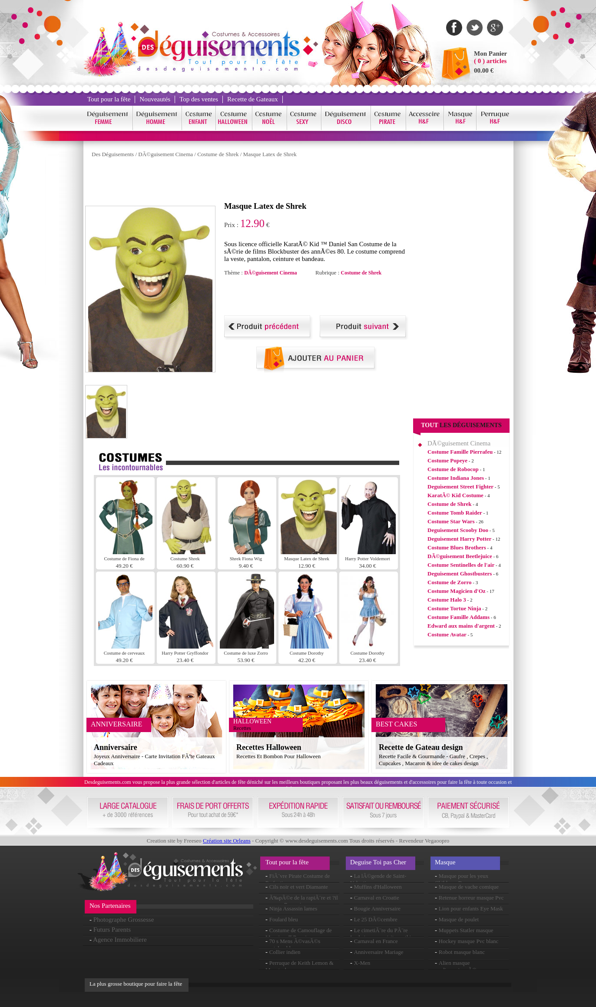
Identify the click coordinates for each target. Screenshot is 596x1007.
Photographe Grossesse (123, 919)
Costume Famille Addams (458, 617)
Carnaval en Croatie (376, 897)
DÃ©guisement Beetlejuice (459, 556)
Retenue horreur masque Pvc (471, 897)
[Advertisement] (243, 181)
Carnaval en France (376, 941)
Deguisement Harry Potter (459, 538)
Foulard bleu (283, 919)
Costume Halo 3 (446, 599)
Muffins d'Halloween (378, 886)
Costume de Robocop (453, 469)
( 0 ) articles (490, 60)
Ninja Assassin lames (293, 908)
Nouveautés (154, 99)
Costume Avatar (447, 634)
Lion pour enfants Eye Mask (471, 908)
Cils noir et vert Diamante (298, 886)
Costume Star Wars (451, 521)
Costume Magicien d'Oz (456, 591)
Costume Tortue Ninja (454, 608)
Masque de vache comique (469, 886)
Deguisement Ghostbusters (459, 573)
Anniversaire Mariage (379, 952)
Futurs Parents (112, 929)
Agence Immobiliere (120, 939)
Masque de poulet (459, 919)
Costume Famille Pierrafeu (460, 451)
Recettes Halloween (268, 747)
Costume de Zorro (449, 582)
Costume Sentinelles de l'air (460, 565)
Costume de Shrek (217, 154)
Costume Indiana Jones (455, 478)
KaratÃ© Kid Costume (455, 495)
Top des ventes (198, 99)
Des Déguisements (113, 154)
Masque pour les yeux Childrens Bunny (461, 879)
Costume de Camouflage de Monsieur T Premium (298, 933)
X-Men (362, 963)
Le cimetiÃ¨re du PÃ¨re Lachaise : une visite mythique (384, 933)
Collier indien (285, 952)
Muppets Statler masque (466, 930)
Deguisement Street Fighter (460, 486)
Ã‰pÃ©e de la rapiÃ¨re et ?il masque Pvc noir (301, 901)
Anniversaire (115, 747)
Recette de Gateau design (421, 747)
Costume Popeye (447, 460)
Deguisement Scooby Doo (457, 530)
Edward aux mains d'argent (461, 625)
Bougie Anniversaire (377, 908)
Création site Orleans (227, 840)
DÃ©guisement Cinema (165, 154)
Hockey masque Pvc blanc (469, 941)
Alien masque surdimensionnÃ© (456, 966)
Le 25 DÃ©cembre (375, 919)
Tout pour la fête (108, 99)
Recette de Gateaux (252, 99)
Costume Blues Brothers (456, 547)
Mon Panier (490, 53)
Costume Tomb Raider (454, 512)
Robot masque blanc (462, 952)
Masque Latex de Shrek (270, 154)
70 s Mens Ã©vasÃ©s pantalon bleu (292, 944)
